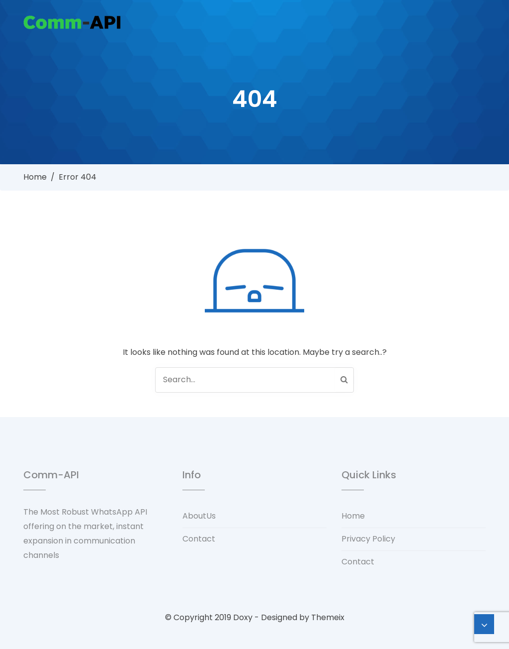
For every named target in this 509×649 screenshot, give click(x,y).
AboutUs (199, 516)
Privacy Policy (368, 538)
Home (35, 177)
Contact (198, 538)
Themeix (327, 617)
